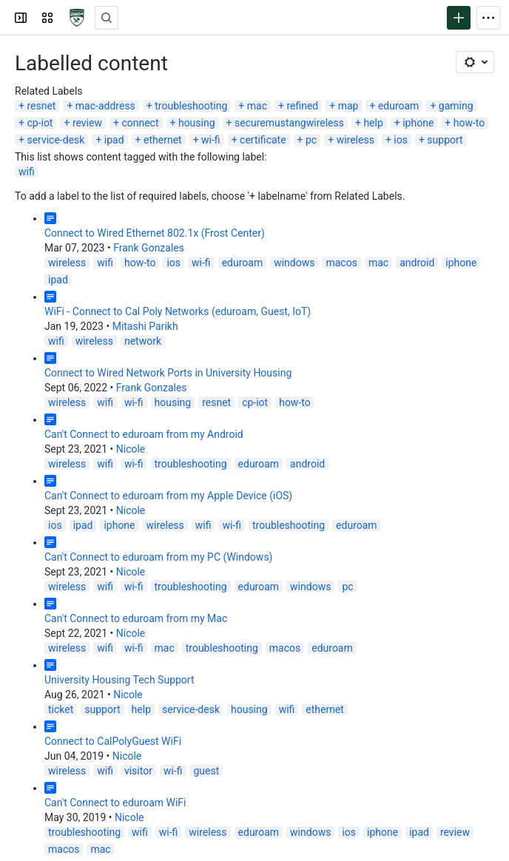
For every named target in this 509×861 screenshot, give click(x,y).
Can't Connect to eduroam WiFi (115, 802)
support (444, 140)
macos (341, 263)
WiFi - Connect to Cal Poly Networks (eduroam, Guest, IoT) (177, 311)
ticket (60, 709)
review (87, 123)
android (417, 263)
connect (139, 123)
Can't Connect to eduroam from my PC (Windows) (158, 557)
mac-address (105, 106)
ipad (114, 140)
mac (257, 106)
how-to (469, 123)
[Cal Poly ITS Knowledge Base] (77, 18)
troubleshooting (191, 106)
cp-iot (40, 123)
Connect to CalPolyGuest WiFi (112, 741)
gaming (456, 106)
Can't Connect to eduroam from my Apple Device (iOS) (168, 496)
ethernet (163, 140)
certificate (263, 140)
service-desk (55, 140)
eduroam (398, 106)
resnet (41, 106)
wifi (26, 172)
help (372, 123)
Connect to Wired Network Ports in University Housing (167, 373)
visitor (138, 771)
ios (401, 140)
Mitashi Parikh (145, 326)
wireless (355, 140)
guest (207, 771)
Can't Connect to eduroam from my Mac (135, 618)
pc (311, 140)
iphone (418, 123)
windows (294, 263)
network (142, 341)
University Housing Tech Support (119, 680)
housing (196, 123)
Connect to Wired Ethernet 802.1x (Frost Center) (154, 233)
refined (302, 106)
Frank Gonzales (148, 248)
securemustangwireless (289, 123)
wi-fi (210, 140)
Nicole (131, 449)
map (348, 106)
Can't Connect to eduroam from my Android (143, 434)
